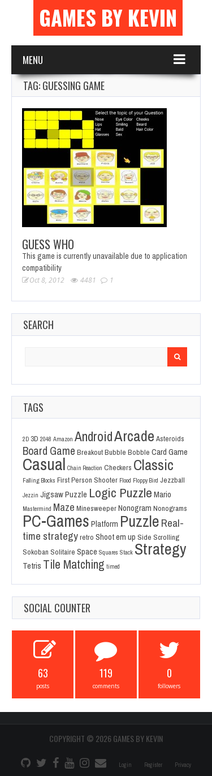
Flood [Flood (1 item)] (125, 480)
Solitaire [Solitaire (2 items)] (62, 552)
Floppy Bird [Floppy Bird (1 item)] (145, 480)
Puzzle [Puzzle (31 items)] (139, 521)
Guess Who (48, 244)
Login (125, 765)
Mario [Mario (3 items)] (162, 494)
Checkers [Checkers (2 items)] (118, 467)
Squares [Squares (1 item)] (108, 552)
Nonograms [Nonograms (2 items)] (170, 508)
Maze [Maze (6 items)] (64, 507)
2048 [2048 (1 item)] (45, 439)
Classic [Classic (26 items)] (153, 465)
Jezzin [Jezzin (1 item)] (30, 495)
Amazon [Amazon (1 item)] (63, 439)
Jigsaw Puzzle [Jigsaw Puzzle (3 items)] (63, 494)
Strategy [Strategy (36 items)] (161, 549)
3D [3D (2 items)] (34, 438)
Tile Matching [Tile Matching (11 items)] (74, 564)
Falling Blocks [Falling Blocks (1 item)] (39, 480)
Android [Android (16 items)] (94, 436)
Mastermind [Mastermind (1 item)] (37, 509)
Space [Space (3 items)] (87, 551)
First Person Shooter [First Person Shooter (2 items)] (87, 480)
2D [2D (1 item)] (26, 439)
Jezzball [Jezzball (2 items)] (172, 480)
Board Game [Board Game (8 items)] (49, 451)
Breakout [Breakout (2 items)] (90, 452)
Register (153, 765)
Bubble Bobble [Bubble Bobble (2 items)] (127, 452)
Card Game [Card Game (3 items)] (170, 452)
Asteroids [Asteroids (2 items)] (170, 438)
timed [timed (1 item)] (113, 566)
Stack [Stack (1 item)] (126, 552)
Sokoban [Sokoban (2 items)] (36, 552)
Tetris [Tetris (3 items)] (32, 566)
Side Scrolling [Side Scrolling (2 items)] (158, 537)
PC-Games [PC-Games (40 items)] (56, 521)
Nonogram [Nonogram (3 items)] (135, 508)
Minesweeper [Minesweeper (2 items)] (96, 508)
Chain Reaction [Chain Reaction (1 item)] (84, 468)
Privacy (183, 765)
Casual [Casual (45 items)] (44, 464)
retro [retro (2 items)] (87, 537)
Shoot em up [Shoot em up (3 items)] (116, 537)
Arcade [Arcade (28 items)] (134, 435)
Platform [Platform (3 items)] (104, 524)
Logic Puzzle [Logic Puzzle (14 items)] (120, 492)
